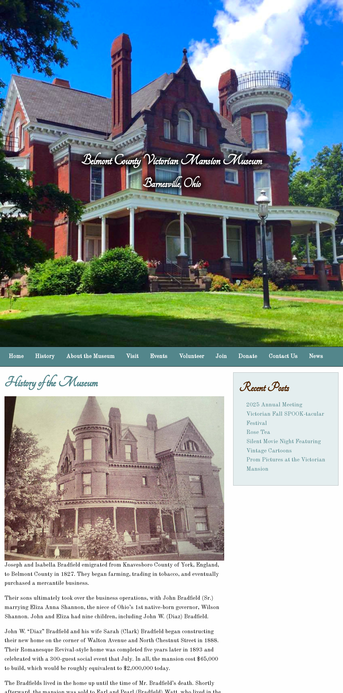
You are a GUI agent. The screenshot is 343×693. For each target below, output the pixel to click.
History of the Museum (51, 382)
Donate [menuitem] (247, 356)
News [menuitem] (316, 356)
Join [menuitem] (221, 356)
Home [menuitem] (16, 356)
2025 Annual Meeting (274, 405)
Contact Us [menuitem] (283, 356)
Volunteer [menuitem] (191, 356)
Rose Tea (258, 432)
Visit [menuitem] (132, 356)
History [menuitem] (44, 356)
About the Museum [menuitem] (90, 356)
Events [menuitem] (158, 356)
